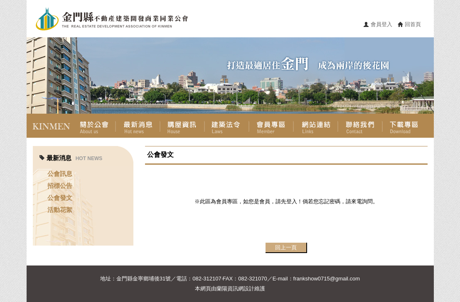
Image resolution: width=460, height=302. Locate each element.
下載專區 (404, 126)
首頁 (49, 126)
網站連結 (315, 126)
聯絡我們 (360, 126)
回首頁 (413, 24)
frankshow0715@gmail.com (326, 278)
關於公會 (93, 126)
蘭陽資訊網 (230, 288)
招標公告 (59, 185)
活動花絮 (59, 209)
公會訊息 (59, 173)
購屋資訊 (182, 126)
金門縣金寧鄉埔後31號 (143, 278)
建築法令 (226, 126)
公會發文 (59, 197)
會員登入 (381, 24)
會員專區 (271, 126)
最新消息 (138, 126)
